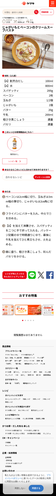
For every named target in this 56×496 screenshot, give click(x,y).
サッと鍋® (40, 358)
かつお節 (8, 372)
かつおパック (26, 372)
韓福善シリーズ (29, 358)
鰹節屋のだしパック (31, 364)
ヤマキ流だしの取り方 (31, 430)
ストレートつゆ (29, 361)
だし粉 (42, 364)
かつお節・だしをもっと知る (15, 433)
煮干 (35, 372)
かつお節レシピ (10, 410)
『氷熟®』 (8, 364)
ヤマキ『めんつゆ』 (12, 355)
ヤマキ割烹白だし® (27, 355)
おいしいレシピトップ (12, 399)
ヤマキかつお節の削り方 (13, 430)
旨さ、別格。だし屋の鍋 (13, 358)
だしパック (9, 375)
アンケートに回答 (42, 177)
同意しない (20, 488)
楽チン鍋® (8, 361)
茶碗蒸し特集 (40, 418)
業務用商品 (47, 375)
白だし (23, 375)
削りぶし (17, 372)
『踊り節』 (18, 364)
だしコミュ (47, 433)
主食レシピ (26, 399)
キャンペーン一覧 (11, 445)
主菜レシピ (36, 399)
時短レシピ (9, 402)
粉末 (40, 372)
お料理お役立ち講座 (34, 433)
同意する (36, 488)
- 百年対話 (8, 460)
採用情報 (8, 466)
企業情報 (8, 457)
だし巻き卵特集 (28, 418)
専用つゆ (31, 375)
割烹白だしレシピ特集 (12, 418)
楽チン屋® (17, 361)
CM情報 (7, 442)
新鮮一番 (40, 361)
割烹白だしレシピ (37, 410)
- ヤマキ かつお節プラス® (13, 463)
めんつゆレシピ (23, 410)
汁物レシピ (46, 399)
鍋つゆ (38, 375)
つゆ (16, 375)
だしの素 (48, 372)
